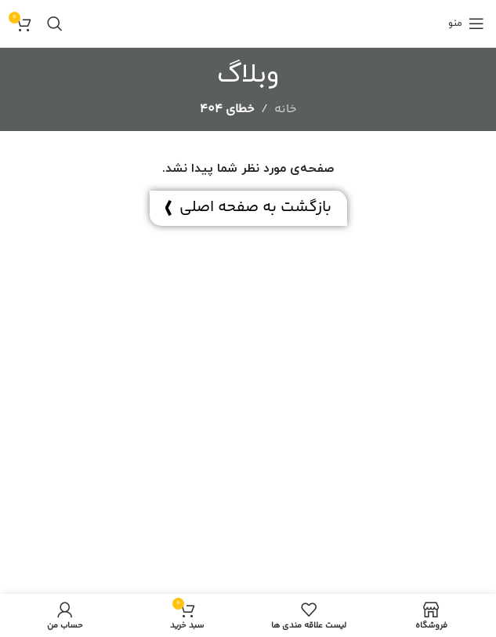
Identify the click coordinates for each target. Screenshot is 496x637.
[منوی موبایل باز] (466, 23)
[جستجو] (55, 23)
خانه (285, 109)
